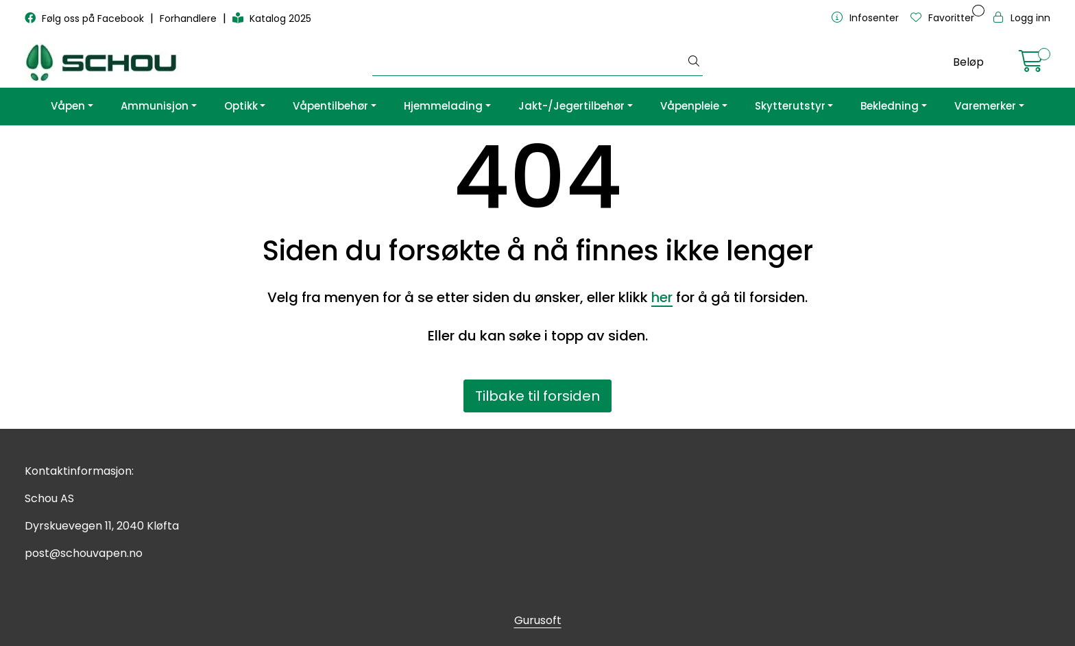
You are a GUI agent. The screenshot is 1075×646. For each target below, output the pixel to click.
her (662, 297)
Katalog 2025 (271, 18)
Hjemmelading (443, 106)
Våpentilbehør (330, 106)
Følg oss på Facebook (86, 18)
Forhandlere (189, 18)
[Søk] (529, 62)
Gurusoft (537, 620)
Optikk (241, 106)
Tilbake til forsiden (537, 396)
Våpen (68, 106)
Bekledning (889, 106)
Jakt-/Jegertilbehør (571, 106)
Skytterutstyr (790, 106)
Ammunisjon (155, 106)
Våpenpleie (689, 106)
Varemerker (985, 106)
